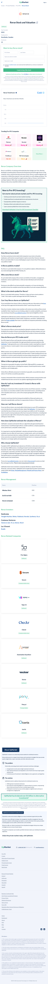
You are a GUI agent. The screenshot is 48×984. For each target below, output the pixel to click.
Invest (3, 5)
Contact (4, 929)
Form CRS (4, 904)
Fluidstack (20, 516)
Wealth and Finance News (34, 470)
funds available (10, 320)
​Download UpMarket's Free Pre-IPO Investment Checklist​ (20, 209)
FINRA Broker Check (7, 909)
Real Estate (4, 867)
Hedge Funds (5, 860)
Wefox (15, 516)
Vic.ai (12, 523)
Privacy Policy (5, 898)
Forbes (13, 470)
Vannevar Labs (5, 523)
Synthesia (33, 516)
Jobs (3, 927)
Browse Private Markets (7, 873)
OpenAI (3, 885)
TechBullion (4, 472)
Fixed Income (5, 865)
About (3, 920)
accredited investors (20, 313)
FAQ (3, 922)
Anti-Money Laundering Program (10, 896)
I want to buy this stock (24, 70)
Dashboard (4, 918)
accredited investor (12, 64)
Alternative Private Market (8, 858)
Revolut (26, 516)
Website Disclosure (6, 900)
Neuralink (4, 882)
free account (31, 461)
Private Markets (10, 5)
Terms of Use (5, 902)
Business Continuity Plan (8, 893)
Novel (22, 523)
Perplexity (4, 880)
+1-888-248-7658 (21, 847)
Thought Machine (6, 516)
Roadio (3, 529)
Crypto (3, 856)
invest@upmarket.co (40, 847)
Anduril (3, 876)
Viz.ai (38, 516)
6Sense (17, 523)
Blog (3, 924)
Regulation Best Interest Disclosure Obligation (13, 907)
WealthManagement (21, 470)
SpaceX (3, 887)
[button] (2, 2)
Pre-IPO (18, 5)
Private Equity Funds (7, 862)
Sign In (44, 2)
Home (3, 915)
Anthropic (4, 878)
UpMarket (4, 344)
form (44, 303)
